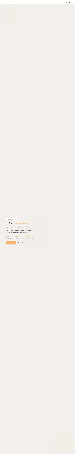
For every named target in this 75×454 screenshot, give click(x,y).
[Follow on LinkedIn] (69, 2)
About (29, 2)
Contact (55, 2)
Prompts (46, 2)
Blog (50, 2)
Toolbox (40, 2)
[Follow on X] (67, 2)
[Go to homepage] (10, 2)
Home (25, 2)
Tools (34, 2)
